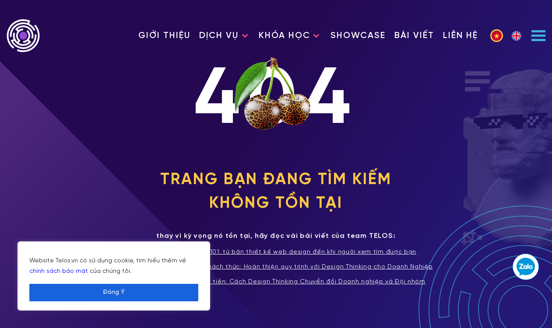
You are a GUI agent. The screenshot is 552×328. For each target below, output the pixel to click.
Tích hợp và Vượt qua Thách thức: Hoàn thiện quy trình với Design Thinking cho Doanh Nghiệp (275, 267)
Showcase (358, 35)
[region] (114, 276)
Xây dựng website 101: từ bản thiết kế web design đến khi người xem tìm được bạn (276, 252)
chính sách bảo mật (58, 271)
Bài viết (414, 35)
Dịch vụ (219, 35)
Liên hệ (460, 35)
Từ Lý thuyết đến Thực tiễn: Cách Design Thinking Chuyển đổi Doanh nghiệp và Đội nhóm (276, 282)
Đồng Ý (114, 292)
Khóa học (284, 35)
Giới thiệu (164, 35)
